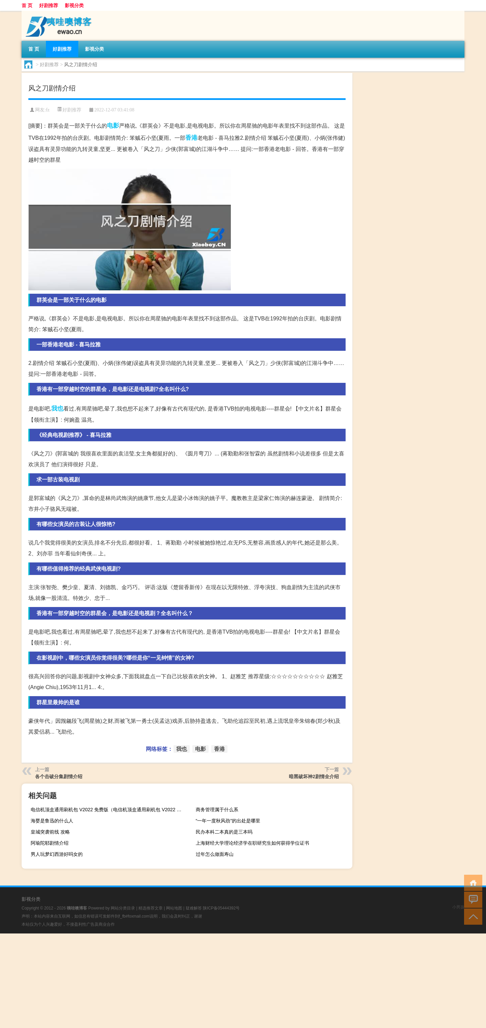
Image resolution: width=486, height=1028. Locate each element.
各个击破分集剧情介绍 (58, 776)
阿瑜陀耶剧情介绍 (50, 843)
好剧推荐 (48, 5)
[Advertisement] (202, 980)
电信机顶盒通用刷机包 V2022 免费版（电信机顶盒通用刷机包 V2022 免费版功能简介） (108, 809)
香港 (191, 137)
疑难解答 (194, 908)
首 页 (27, 5)
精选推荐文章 (150, 908)
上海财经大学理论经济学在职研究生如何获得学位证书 (252, 843)
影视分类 (74, 5)
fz (48, 109)
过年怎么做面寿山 (215, 854)
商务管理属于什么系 (217, 809)
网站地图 (174, 908)
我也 (57, 408)
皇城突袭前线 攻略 (50, 832)
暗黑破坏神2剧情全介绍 (314, 776)
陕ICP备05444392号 (221, 908)
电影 (113, 125)
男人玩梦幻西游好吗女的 (57, 854)
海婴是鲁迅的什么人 (52, 820)
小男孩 (458, 907)
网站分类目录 (123, 908)
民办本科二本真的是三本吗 (224, 832)
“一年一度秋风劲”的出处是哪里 (228, 820)
